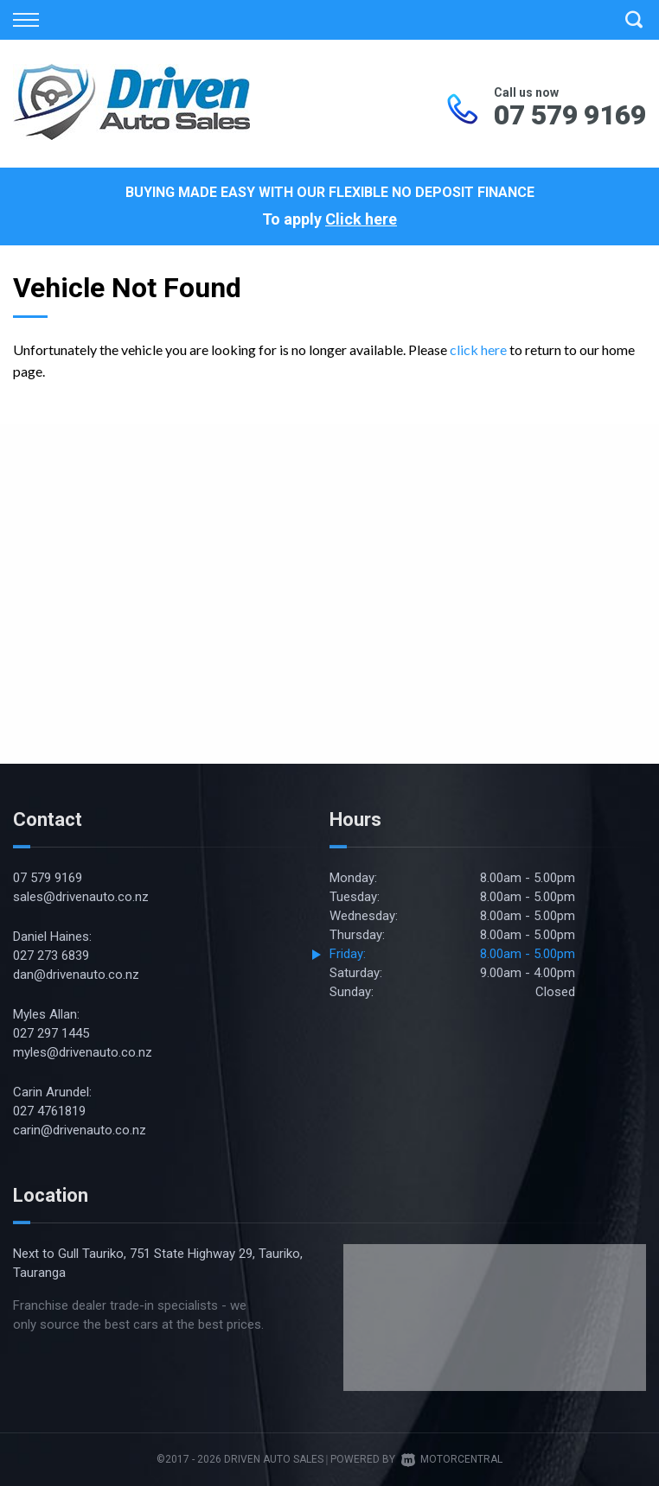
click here (478, 349)
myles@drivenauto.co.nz (82, 1052)
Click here (361, 219)
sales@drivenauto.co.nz (81, 897)
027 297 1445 (51, 1033)
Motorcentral (451, 1459)
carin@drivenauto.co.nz (79, 1130)
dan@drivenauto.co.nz (76, 974)
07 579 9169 (570, 114)
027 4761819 (49, 1111)
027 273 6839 (51, 955)
